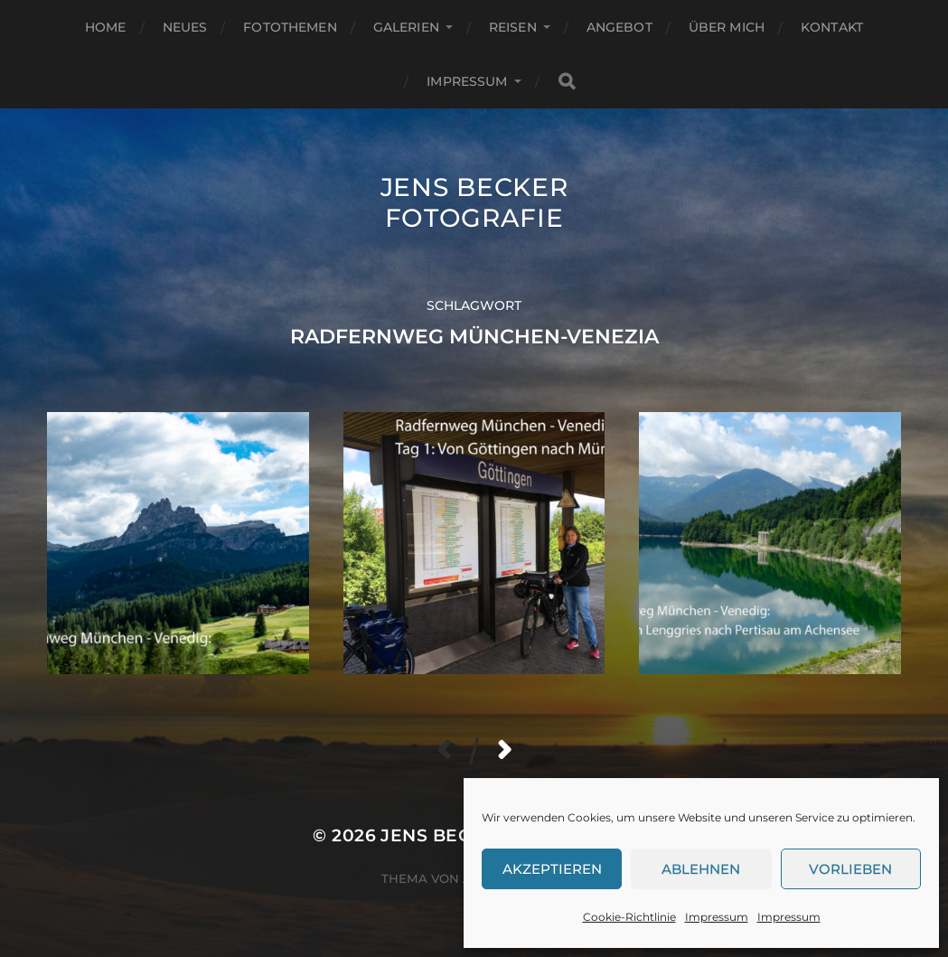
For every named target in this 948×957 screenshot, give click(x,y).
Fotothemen (289, 27)
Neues (185, 27)
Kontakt (832, 27)
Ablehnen (701, 868)
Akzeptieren (552, 868)
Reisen (513, 27)
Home (106, 27)
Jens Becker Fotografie (474, 202)
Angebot (619, 27)
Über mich (727, 27)
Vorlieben (850, 868)
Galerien (406, 27)
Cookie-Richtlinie (629, 917)
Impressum (716, 917)
